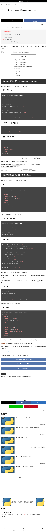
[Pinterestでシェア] (31, 407)
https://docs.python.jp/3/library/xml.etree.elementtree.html (19, 344)
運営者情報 (12, 527)
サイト (2, 505)
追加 (7, 377)
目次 (22, 56)
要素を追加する (19, 61)
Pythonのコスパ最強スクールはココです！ (23, 360)
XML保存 (17, 74)
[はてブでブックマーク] (38, 403)
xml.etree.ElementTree (20, 377)
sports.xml (18, 68)
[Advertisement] (23, 15)
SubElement (27, 377)
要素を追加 (18, 72)
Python (3, 377)
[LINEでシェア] (16, 407)
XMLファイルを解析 (20, 70)
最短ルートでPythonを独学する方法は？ (23, 364)
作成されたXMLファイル (21, 64)
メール (3, 500)
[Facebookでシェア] (35, 20)
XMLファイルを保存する (21, 62)
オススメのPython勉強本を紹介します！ (23, 369)
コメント (3, 480)
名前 (2, 496)
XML (13, 377)
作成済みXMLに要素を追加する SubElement (23, 66)
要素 (10, 377)
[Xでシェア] (12, 20)
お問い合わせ (35, 527)
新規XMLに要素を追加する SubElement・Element (24, 59)
